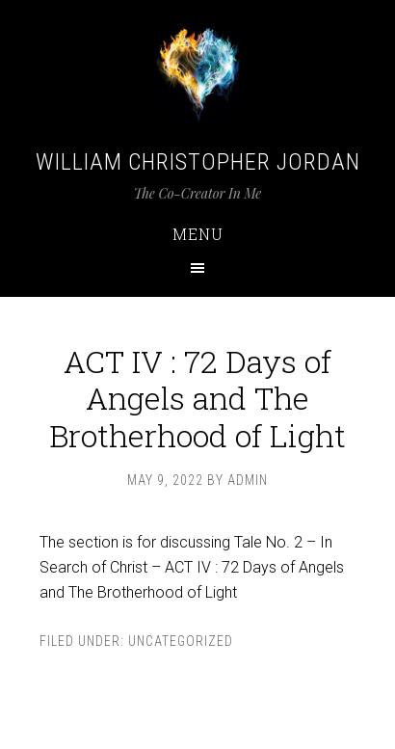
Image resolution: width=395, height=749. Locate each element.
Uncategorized (180, 641)
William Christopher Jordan (198, 161)
